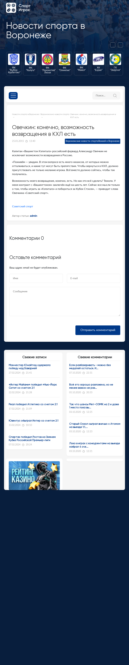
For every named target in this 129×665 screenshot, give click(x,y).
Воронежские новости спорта (82, 141)
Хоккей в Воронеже (108, 141)
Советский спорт (22, 206)
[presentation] (114, 44)
